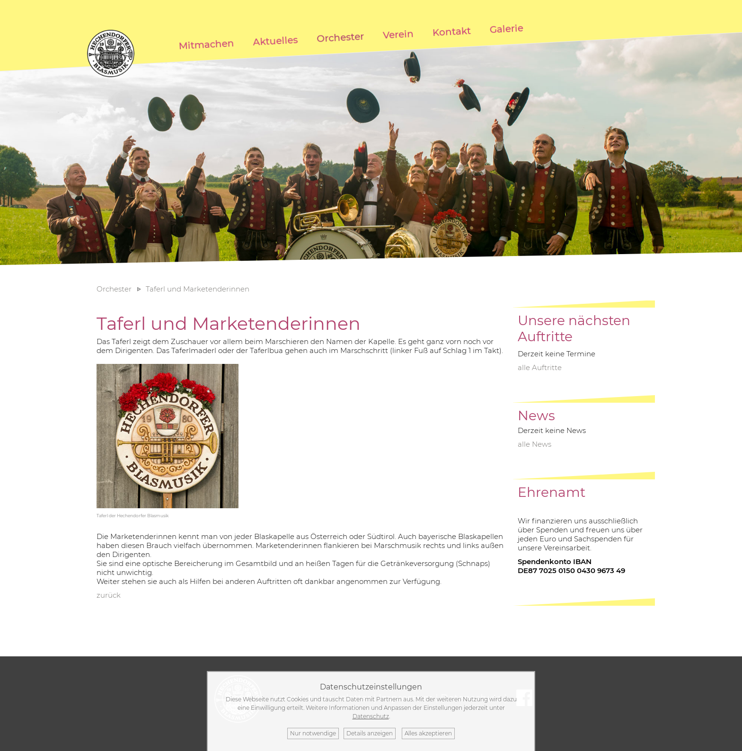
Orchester (340, 37)
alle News (534, 444)
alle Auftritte (540, 367)
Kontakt (451, 31)
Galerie (506, 28)
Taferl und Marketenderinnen (197, 288)
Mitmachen (206, 44)
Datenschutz (371, 716)
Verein (398, 34)
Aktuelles (275, 41)
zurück (109, 595)
